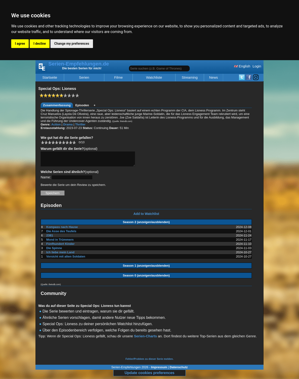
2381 (49, 238)
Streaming (190, 77)
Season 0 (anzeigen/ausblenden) (146, 278)
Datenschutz (179, 370)
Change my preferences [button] (71, 43)
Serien (84, 77)
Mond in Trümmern (60, 242)
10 (74, 142)
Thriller (80, 124)
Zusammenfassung (57, 105)
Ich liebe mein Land (60, 255)
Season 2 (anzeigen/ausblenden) (146, 225)
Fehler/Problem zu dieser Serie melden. (149, 361)
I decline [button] (39, 43)
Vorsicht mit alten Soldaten (65, 259)
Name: (46, 180)
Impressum (159, 370)
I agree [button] (20, 43)
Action (56, 124)
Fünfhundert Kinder (60, 246)
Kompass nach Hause (62, 230)
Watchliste (154, 77)
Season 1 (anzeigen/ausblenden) (146, 268)
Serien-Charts (145, 339)
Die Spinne (54, 251)
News (213, 77)
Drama (68, 124)
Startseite (49, 77)
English (242, 66)
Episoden (82, 105)
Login (257, 66)
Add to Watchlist (146, 216)
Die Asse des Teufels (61, 234)
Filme (118, 77)
